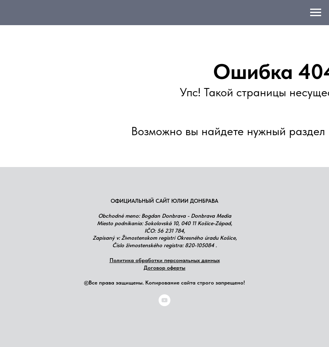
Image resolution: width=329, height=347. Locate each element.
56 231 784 (170, 231)
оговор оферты (166, 267)
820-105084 (199, 245)
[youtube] (164, 304)
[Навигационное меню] (315, 13)
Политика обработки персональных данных (165, 260)
